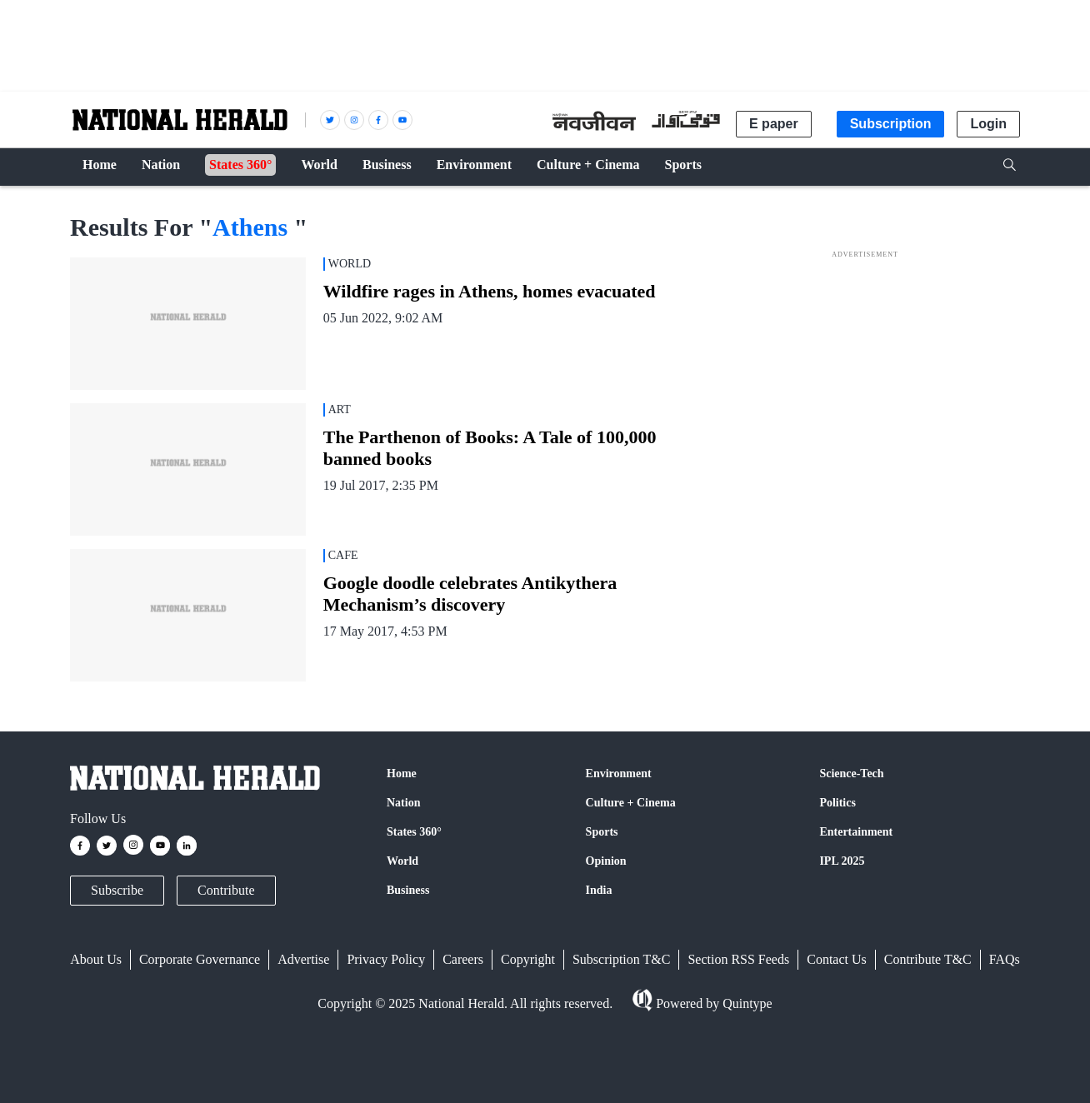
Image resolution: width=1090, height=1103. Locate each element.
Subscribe (117, 890)
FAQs (1004, 959)
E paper (773, 124)
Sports (602, 832)
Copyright (528, 959)
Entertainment (855, 832)
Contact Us (837, 959)
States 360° (414, 832)
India (599, 890)
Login (988, 124)
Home (402, 773)
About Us (96, 959)
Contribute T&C (928, 959)
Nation (403, 802)
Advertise (303, 959)
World (402, 861)
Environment (619, 773)
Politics (837, 802)
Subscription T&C (621, 959)
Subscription (891, 124)
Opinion (606, 861)
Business (408, 890)
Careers (462, 959)
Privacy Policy (386, 959)
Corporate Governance (199, 959)
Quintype (745, 1003)
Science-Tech (851, 773)
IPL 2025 (841, 861)
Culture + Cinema (631, 802)
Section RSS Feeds (738, 959)
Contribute (226, 890)
